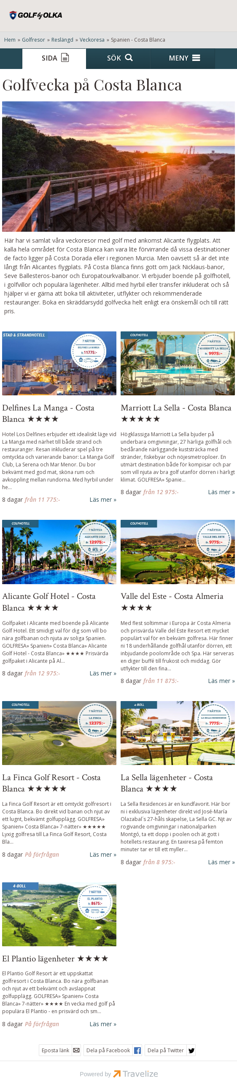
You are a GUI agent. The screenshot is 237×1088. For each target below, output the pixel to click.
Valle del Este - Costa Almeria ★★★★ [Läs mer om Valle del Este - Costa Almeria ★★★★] (172, 601)
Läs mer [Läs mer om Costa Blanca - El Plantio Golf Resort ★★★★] (100, 1024)
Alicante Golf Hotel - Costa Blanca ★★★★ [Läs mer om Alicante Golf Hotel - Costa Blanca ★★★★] (49, 601)
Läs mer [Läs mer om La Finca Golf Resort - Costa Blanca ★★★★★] (100, 854)
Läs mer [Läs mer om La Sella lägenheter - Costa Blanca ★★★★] (219, 862)
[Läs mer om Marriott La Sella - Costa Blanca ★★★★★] (178, 414)
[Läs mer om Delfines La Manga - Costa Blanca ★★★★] (59, 418)
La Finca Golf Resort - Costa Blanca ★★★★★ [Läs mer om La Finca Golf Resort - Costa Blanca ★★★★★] (51, 783)
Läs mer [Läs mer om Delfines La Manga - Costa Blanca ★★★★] (100, 499)
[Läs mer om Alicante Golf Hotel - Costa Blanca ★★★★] (59, 599)
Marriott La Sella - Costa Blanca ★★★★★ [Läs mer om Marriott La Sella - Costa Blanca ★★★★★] (176, 413)
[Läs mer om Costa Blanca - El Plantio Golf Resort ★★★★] (59, 955)
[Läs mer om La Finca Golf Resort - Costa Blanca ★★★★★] (59, 780)
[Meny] (183, 58)
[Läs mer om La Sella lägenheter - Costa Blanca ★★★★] (178, 783)
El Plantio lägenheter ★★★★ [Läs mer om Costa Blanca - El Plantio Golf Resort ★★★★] (55, 958)
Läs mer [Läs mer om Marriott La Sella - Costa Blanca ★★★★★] (219, 492)
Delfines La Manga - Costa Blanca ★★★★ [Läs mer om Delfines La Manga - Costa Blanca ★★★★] (48, 413)
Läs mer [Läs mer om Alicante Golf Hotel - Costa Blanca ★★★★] (100, 673)
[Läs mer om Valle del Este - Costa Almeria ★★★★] (178, 602)
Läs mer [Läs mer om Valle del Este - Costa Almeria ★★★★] (219, 681)
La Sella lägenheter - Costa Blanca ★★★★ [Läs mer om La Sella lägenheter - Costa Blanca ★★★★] (167, 783)
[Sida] (54, 58)
